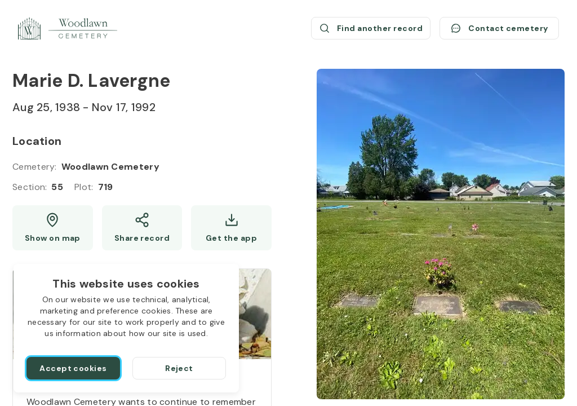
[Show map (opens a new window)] (52, 227)
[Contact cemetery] (499, 28)
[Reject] (179, 368)
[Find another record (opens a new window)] (370, 28)
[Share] (142, 227)
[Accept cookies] (73, 368)
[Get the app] (231, 227)
